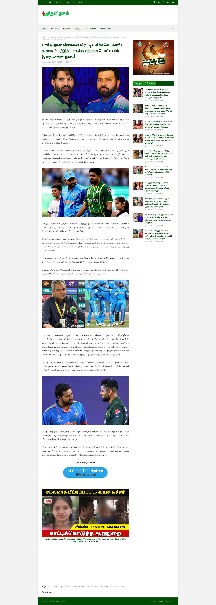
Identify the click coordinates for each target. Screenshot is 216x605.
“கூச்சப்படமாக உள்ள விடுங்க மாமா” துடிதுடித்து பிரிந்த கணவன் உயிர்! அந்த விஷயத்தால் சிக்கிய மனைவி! (158, 171)
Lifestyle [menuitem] (78, 29)
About (51, 2)
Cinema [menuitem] (66, 29)
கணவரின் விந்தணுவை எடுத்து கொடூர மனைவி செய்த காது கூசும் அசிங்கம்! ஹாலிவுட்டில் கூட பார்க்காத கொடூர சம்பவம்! (158, 155)
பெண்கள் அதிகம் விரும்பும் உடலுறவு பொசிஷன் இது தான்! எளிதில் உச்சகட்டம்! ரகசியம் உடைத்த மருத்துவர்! (157, 93)
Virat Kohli (103, 586)
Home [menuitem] (44, 29)
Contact (59, 2)
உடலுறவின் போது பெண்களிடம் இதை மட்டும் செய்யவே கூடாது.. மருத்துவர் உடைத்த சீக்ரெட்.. (158, 124)
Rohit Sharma (92, 586)
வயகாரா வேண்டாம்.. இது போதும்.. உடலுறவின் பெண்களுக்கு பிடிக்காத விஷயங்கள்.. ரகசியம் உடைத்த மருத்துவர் (159, 139)
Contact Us (170, 601)
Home (44, 2)
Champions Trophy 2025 (58, 586)
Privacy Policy (70, 2)
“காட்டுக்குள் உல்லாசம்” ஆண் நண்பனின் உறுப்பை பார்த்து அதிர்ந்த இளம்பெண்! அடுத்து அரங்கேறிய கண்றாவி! (157, 203)
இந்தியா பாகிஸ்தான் (55, 37)
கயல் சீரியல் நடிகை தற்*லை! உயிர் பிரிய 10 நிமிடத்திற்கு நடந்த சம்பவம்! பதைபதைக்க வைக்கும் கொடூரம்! (159, 219)
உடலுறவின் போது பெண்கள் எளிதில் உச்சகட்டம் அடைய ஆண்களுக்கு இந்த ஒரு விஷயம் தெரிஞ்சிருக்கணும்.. (158, 187)
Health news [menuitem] (105, 29)
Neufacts (47, 62)
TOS (80, 2)
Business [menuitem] (55, 29)
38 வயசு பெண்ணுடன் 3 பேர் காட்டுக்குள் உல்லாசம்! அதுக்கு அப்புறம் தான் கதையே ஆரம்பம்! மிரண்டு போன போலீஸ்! (158, 235)
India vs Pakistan (77, 586)
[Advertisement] (85, 564)
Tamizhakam (60, 601)
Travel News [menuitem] (91, 29)
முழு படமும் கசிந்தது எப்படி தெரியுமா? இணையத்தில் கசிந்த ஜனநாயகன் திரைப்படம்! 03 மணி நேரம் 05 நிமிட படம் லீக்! (158, 109)
